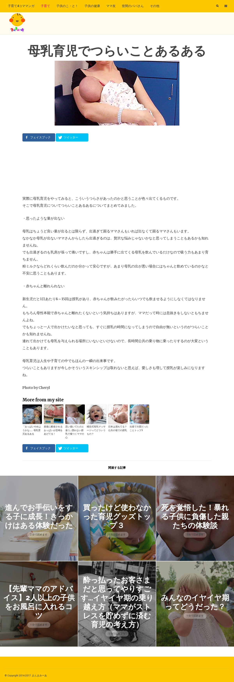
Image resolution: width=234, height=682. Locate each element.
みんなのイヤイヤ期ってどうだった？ (195, 601)
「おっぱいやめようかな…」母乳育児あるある (31, 430)
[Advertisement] (117, 168)
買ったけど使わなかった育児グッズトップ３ (117, 516)
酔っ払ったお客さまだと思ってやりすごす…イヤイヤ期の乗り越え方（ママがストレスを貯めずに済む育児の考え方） (117, 602)
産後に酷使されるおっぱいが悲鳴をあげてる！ (53, 430)
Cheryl (44, 387)
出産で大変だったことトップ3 (139, 428)
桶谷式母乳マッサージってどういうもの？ (96, 430)
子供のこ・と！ (67, 6)
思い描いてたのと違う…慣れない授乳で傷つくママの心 (74, 432)
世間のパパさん (133, 6)
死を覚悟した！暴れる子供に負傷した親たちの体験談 (195, 516)
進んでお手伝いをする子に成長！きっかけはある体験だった (39, 516)
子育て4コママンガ (21, 6)
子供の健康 (92, 6)
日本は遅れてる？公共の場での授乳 (117, 428)
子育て (45, 6)
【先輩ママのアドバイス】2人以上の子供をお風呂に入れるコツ (39, 602)
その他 (154, 6)
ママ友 (111, 6)
